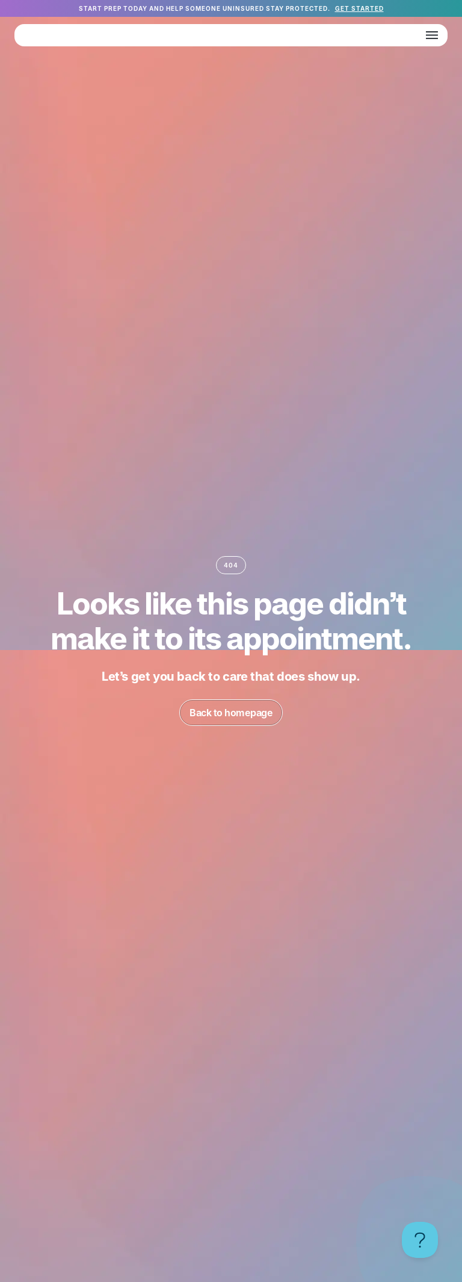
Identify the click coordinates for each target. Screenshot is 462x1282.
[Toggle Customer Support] (420, 1240)
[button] (432, 35)
